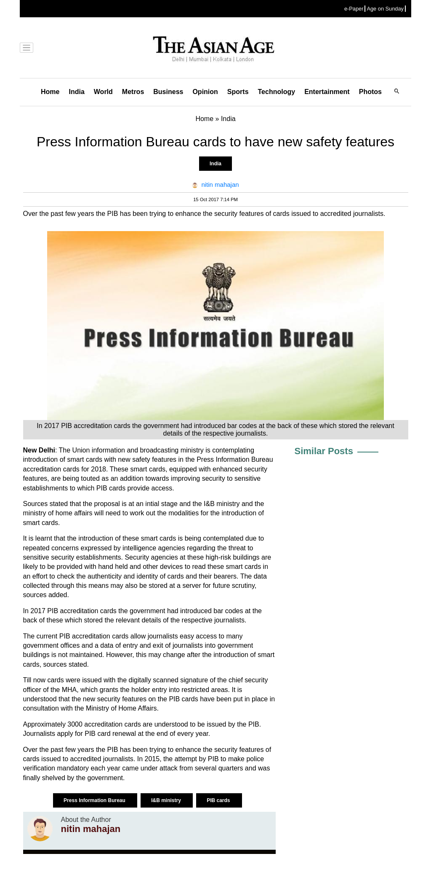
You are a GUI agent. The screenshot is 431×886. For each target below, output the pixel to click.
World (103, 91)
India (76, 91)
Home (50, 91)
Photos (370, 91)
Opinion (205, 91)
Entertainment (327, 91)
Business (168, 91)
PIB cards (219, 800)
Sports (238, 91)
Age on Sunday (385, 8)
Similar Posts (324, 451)
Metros (133, 91)
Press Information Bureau (95, 800)
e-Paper (354, 8)
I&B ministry (166, 800)
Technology (276, 91)
